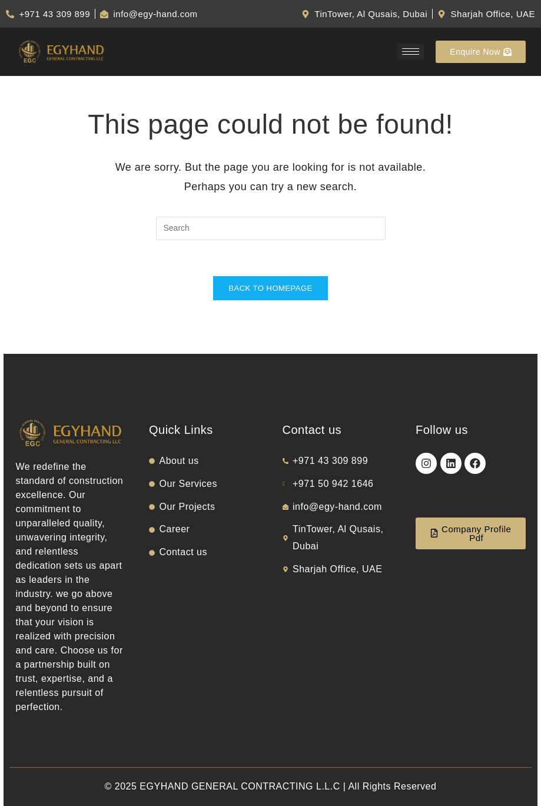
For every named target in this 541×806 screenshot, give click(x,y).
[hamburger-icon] (410, 51)
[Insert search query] (271, 228)
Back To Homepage (270, 288)
